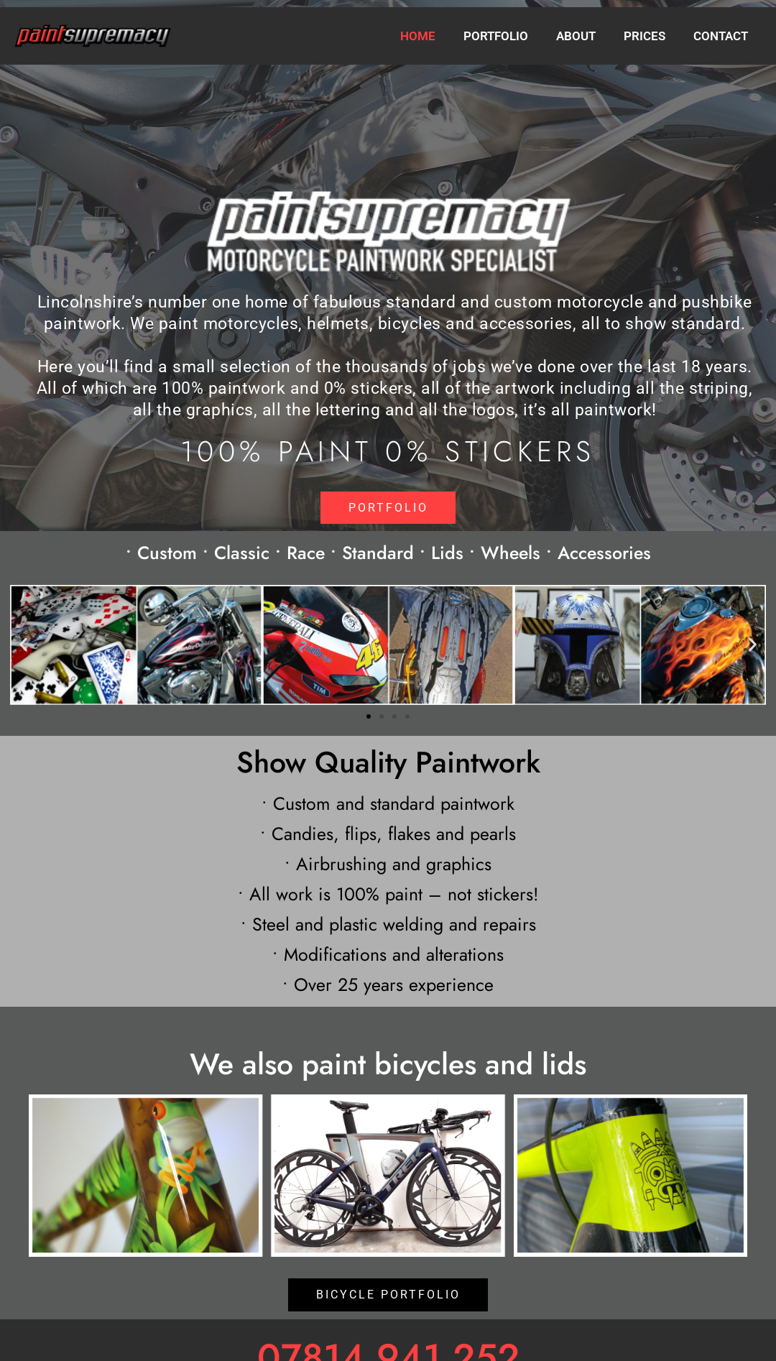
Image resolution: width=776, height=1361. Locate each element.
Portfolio (508, 36)
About (584, 36)
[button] (23, 645)
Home (433, 36)
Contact (722, 36)
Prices (649, 36)
